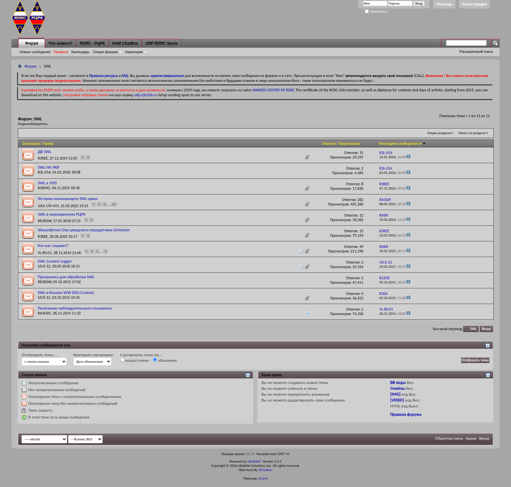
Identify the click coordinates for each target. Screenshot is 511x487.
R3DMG (44, 188)
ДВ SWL (44, 151)
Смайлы (397, 388)
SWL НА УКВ (48, 167)
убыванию (165, 360)
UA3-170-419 (48, 206)
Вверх (486, 329)
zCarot (263, 478)
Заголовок (31, 143)
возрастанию (134, 360)
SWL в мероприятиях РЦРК (61, 214)
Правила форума (405, 414)
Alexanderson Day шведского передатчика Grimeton (84, 229)
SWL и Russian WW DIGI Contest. (66, 292)
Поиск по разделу (472, 133)
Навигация (134, 52)
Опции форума (105, 52)
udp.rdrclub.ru (145, 95)
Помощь (444, 4)
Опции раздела (438, 133)
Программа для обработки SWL (66, 276)
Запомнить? (376, 11)
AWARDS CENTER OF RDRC (273, 90)
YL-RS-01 (44, 253)
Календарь (80, 52)
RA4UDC (44, 313)
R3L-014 (44, 172)
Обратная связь (449, 438)
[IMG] (395, 394)
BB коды (398, 382)
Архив (471, 438)
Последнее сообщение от (402, 143)
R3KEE (43, 158)
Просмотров (349, 143)
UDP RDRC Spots (161, 43)
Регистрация (474, 4)
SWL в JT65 (47, 182)
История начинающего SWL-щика (67, 198)
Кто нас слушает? (53, 245)
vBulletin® (254, 461)
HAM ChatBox (125, 43)
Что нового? (60, 43)
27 (114, 204)
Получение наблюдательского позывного (75, 308)
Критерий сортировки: (93, 354)
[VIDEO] (397, 400)
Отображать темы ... (40, 354)
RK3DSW (44, 221)
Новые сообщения (35, 52)
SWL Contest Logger (55, 261)
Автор (48, 143)
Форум (31, 43)
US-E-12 (44, 266)
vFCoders (265, 470)
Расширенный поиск (476, 51)
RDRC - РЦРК (92, 43)
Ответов (329, 143)
